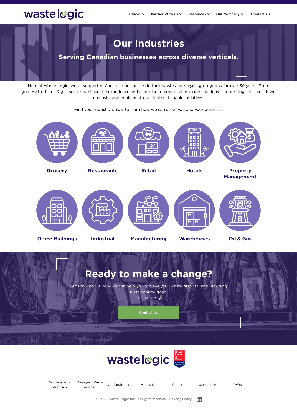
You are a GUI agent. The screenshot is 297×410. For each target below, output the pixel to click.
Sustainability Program (60, 384)
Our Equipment (119, 384)
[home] (54, 14)
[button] (136, 14)
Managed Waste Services (89, 384)
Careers (178, 384)
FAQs (237, 384)
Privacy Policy (180, 399)
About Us (148, 384)
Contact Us (260, 14)
